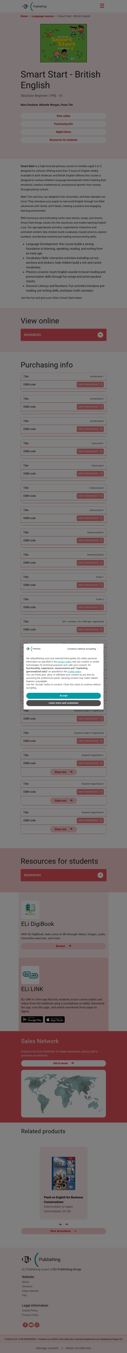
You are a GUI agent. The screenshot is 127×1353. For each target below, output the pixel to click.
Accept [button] (63, 695)
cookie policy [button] (74, 671)
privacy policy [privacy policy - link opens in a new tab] (65, 661)
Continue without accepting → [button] (83, 649)
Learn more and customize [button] (63, 703)
